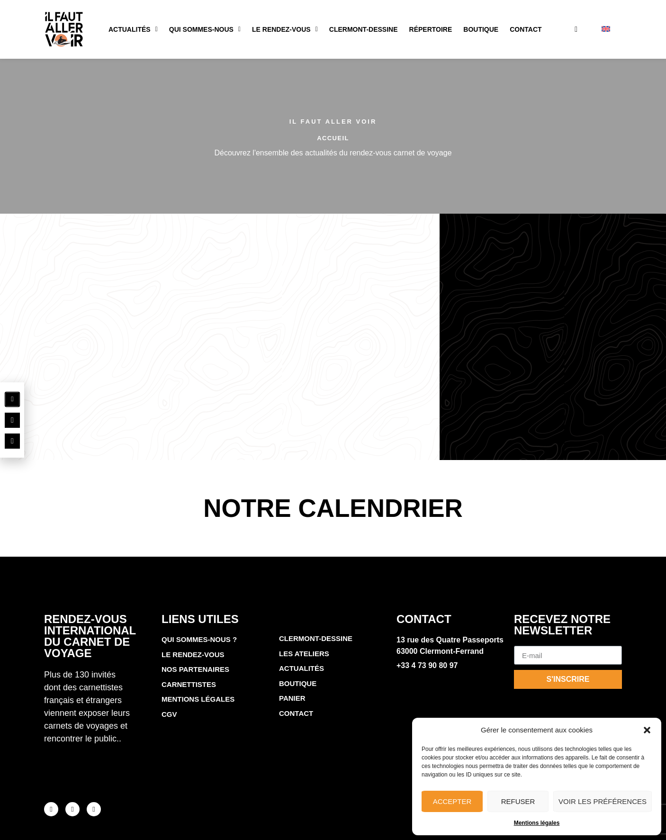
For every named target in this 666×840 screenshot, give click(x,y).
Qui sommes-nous (205, 29)
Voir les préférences (602, 801)
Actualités (133, 29)
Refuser (518, 801)
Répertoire (430, 29)
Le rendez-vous (285, 29)
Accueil (333, 138)
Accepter (452, 801)
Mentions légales (537, 823)
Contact (525, 29)
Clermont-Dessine (363, 29)
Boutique (480, 29)
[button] (647, 730)
